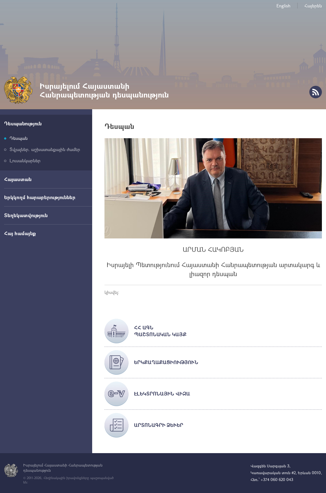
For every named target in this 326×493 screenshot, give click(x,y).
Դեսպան (19, 138)
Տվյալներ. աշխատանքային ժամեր (45, 149)
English (283, 5)
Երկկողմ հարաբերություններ (39, 197)
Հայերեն (313, 5)
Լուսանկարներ (25, 160)
